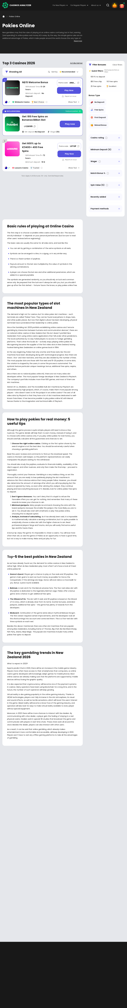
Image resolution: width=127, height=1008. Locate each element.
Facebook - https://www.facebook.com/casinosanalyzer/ (5, 871)
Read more (78, 41)
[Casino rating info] (46, 102)
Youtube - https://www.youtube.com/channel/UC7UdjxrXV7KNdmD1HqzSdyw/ (12, 871)
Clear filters (117, 65)
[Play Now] (69, 90)
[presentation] (63, 831)
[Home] (3, 16)
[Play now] (70, 124)
